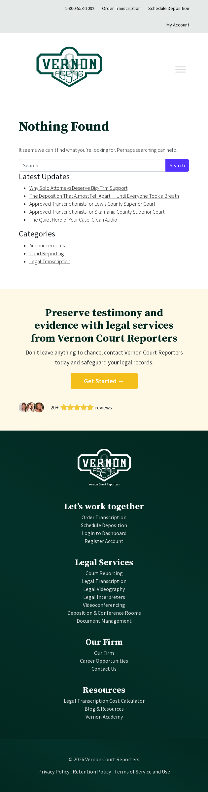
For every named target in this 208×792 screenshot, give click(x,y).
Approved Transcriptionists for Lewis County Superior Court (92, 203)
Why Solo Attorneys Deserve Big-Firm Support (78, 188)
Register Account (104, 541)
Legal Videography (104, 589)
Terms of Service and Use (142, 771)
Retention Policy (92, 771)
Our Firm (104, 642)
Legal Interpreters (104, 597)
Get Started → (104, 381)
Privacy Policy (53, 771)
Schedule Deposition (168, 8)
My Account (177, 25)
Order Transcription (121, 8)
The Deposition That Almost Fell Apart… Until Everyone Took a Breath (104, 195)
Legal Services (104, 562)
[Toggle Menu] (180, 69)
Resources (104, 690)
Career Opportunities (104, 660)
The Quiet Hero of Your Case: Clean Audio (73, 219)
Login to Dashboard (104, 533)
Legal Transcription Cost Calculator (104, 700)
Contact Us (104, 668)
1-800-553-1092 (79, 8)
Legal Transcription (49, 261)
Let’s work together (104, 506)
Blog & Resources (104, 708)
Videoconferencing (104, 605)
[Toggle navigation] (146, 69)
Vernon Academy (104, 716)
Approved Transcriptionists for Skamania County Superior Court (96, 211)
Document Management (104, 620)
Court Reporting (46, 253)
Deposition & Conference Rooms (104, 612)
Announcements (47, 245)
